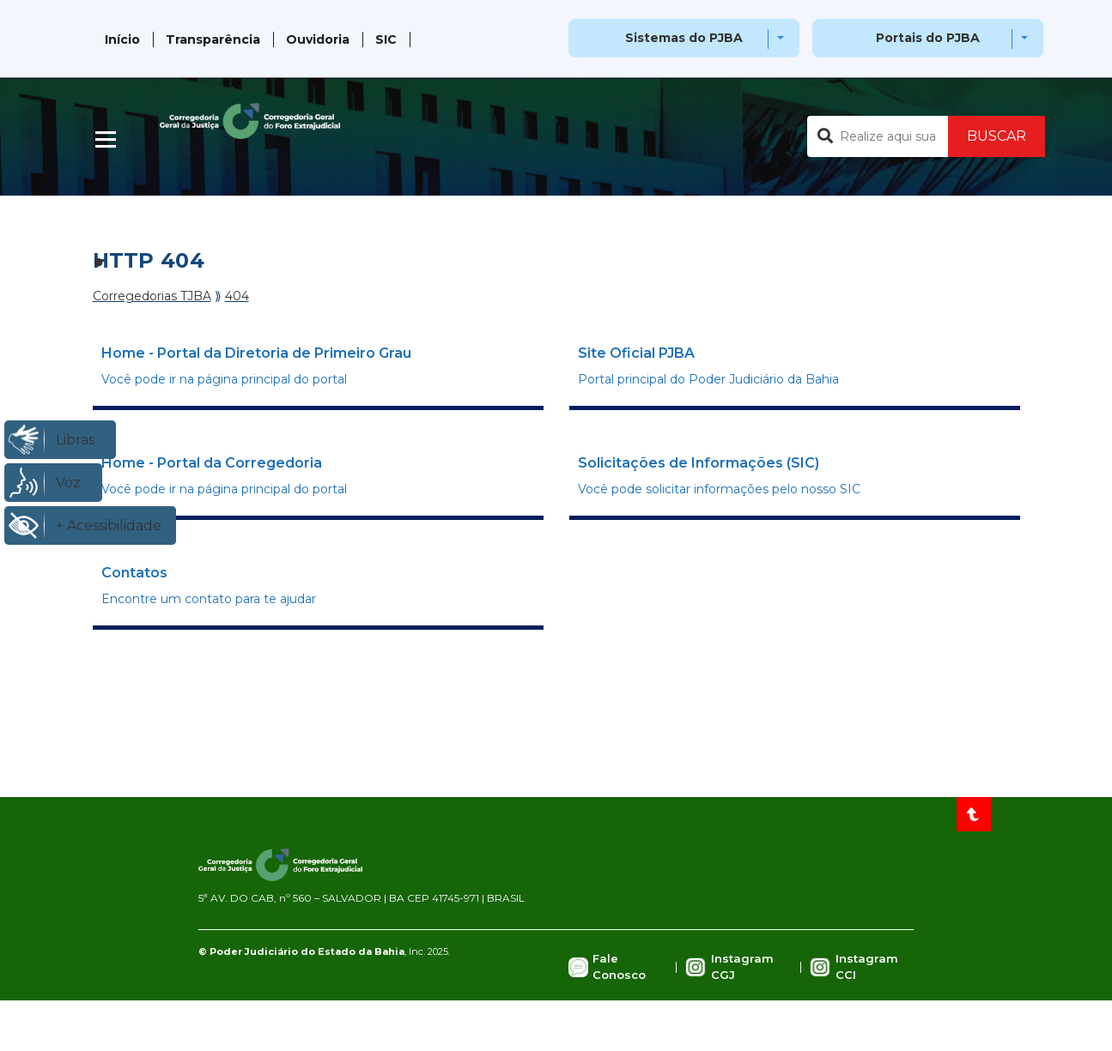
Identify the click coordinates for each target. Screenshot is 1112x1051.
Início (122, 39)
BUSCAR (996, 136)
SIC (386, 39)
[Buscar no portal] (877, 136)
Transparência (213, 39)
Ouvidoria (317, 39)
